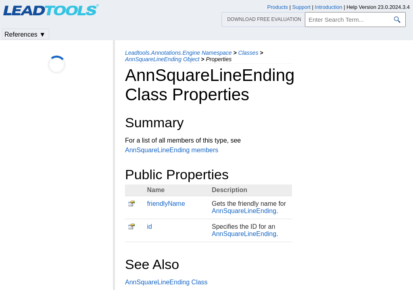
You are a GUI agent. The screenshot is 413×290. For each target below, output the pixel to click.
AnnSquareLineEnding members (171, 150)
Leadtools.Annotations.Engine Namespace (178, 53)
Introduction (328, 7)
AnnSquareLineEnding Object (162, 59)
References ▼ (25, 34)
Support (301, 7)
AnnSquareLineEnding (244, 210)
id (149, 226)
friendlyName (166, 203)
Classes (248, 53)
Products (277, 7)
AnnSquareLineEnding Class (166, 282)
